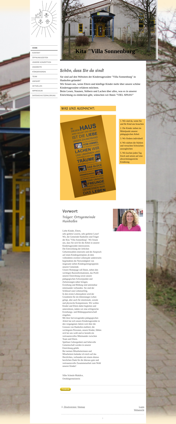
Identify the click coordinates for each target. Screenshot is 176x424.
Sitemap (81, 407)
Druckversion (69, 407)
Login (141, 407)
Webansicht (139, 410)
